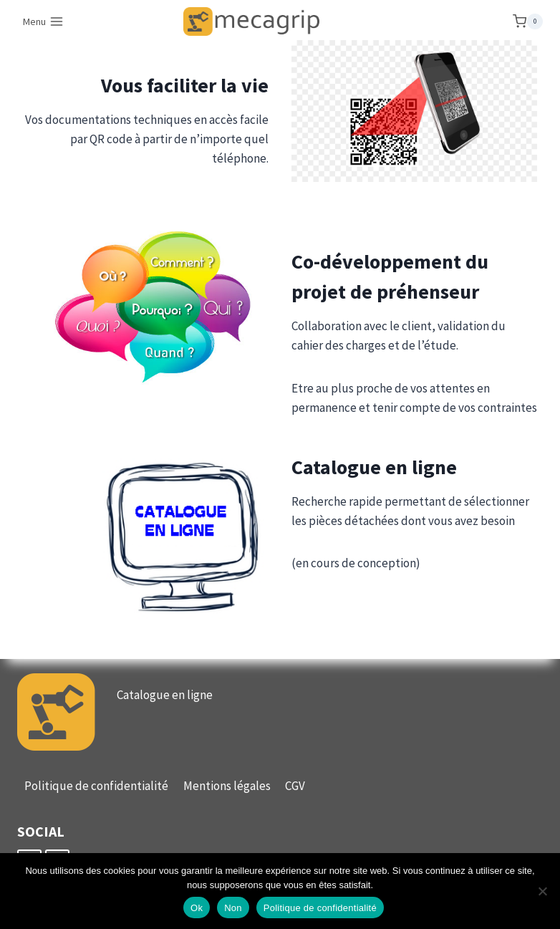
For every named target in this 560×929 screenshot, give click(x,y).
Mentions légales (227, 786)
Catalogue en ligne (165, 695)
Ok (196, 907)
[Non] (542, 891)
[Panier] (528, 21)
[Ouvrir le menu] (43, 21)
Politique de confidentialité (96, 786)
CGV (295, 786)
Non (233, 907)
